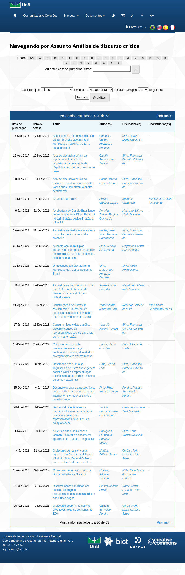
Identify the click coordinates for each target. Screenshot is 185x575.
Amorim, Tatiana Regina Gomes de (108, 214)
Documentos (95, 15)
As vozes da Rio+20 (65, 198)
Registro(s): (156, 90)
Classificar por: (31, 90)
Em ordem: (81, 90)
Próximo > (164, 116)
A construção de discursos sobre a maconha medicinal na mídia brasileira (74, 234)
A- (132, 15)
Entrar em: (135, 27)
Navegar (71, 15)
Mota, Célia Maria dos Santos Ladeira (133, 474)
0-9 (32, 58)
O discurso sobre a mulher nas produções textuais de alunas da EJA (72, 509)
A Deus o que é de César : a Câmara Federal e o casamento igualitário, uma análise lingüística (73, 435)
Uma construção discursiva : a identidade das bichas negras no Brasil (72, 269)
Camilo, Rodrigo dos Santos (106, 159)
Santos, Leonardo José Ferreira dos (108, 411)
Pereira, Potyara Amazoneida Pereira (132, 391)
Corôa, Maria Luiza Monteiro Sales (131, 454)
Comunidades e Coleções (40, 15)
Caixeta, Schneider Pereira (105, 509)
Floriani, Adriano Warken (104, 474)
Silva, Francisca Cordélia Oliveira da (132, 159)
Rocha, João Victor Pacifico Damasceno (108, 234)
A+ (152, 15)
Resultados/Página (125, 90)
